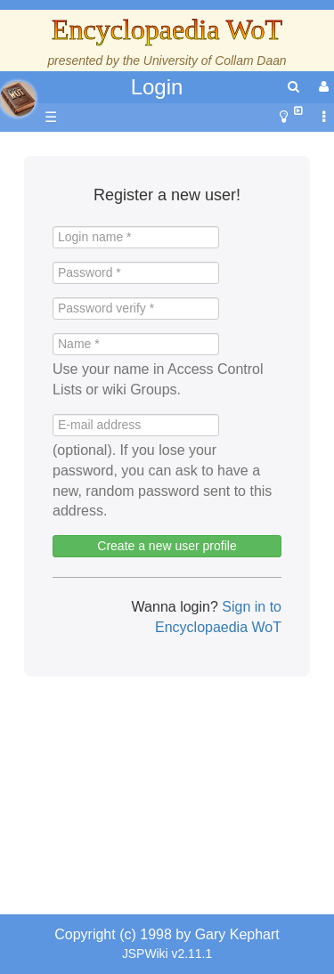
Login (157, 87)
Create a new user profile (166, 546)
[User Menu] (321, 86)
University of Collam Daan (215, 60)
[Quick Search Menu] (293, 86)
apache (18, 99)
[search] (293, 86)
